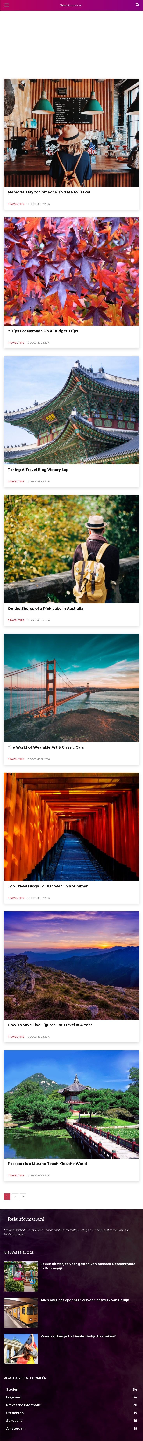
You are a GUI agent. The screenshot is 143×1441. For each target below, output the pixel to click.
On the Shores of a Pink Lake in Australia (45, 608)
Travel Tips (16, 203)
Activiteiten (95, 15)
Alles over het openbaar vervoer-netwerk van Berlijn (85, 1300)
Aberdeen (11, 15)
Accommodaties (48, 15)
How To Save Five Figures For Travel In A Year (50, 1025)
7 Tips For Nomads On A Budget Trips (43, 331)
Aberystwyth (27, 15)
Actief (81, 15)
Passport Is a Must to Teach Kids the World (47, 1164)
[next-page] (23, 1196)
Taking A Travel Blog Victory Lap (38, 470)
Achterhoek (67, 15)
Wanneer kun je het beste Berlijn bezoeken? (78, 1336)
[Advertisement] (71, 49)
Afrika (109, 15)
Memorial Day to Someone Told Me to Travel (49, 192)
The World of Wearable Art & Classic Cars (46, 747)
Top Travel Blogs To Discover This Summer (48, 886)
